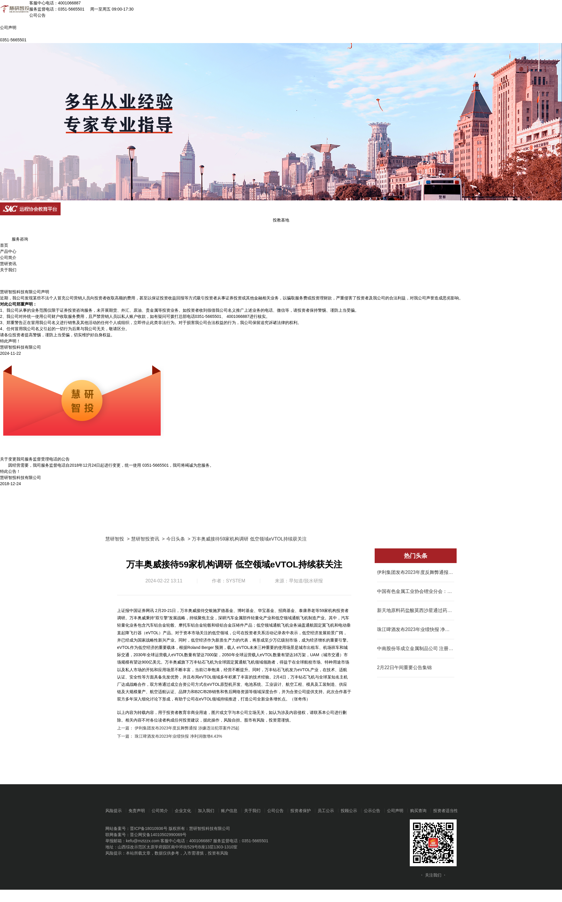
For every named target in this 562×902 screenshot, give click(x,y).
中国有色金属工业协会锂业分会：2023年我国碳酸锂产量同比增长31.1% (415, 591)
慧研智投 (114, 538)
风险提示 (113, 810)
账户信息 (229, 810)
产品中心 (8, 251)
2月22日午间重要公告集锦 (404, 667)
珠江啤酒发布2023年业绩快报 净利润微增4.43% (178, 736)
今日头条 (175, 538)
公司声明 (395, 810)
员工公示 (326, 810)
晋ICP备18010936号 (148, 828)
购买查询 (418, 810)
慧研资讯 (8, 263)
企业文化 (183, 810)
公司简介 (8, 257)
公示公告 (372, 810)
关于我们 (8, 269)
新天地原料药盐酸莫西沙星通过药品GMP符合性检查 (415, 610)
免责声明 (136, 810)
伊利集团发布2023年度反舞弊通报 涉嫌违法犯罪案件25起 (187, 728)
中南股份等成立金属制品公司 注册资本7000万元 (415, 648)
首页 (4, 245)
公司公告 (275, 810)
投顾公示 (349, 810)
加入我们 (206, 810)
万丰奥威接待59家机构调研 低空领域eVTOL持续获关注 (249, 538)
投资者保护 (300, 810)
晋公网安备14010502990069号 (158, 834)
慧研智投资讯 (145, 538)
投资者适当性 (445, 810)
